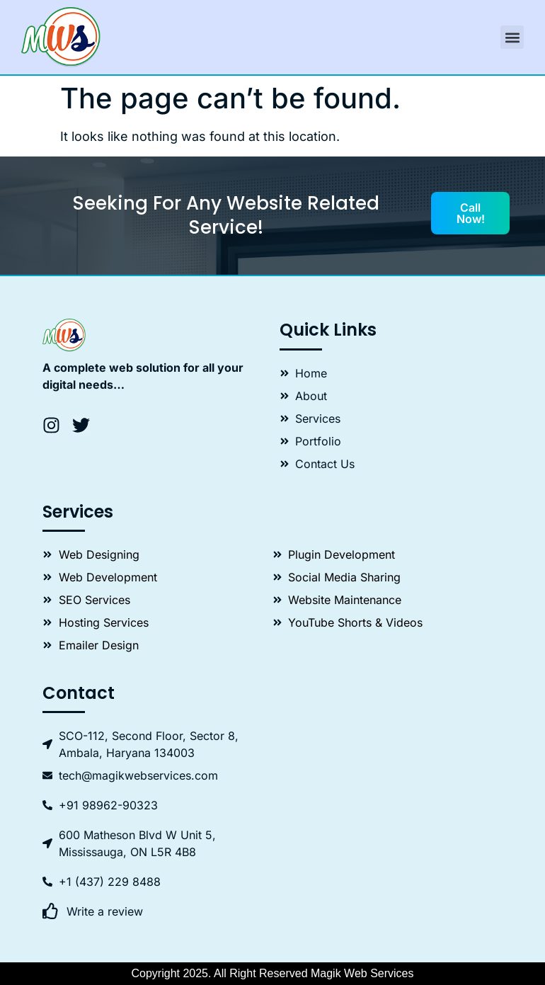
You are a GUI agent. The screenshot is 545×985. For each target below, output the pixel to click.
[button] (512, 37)
